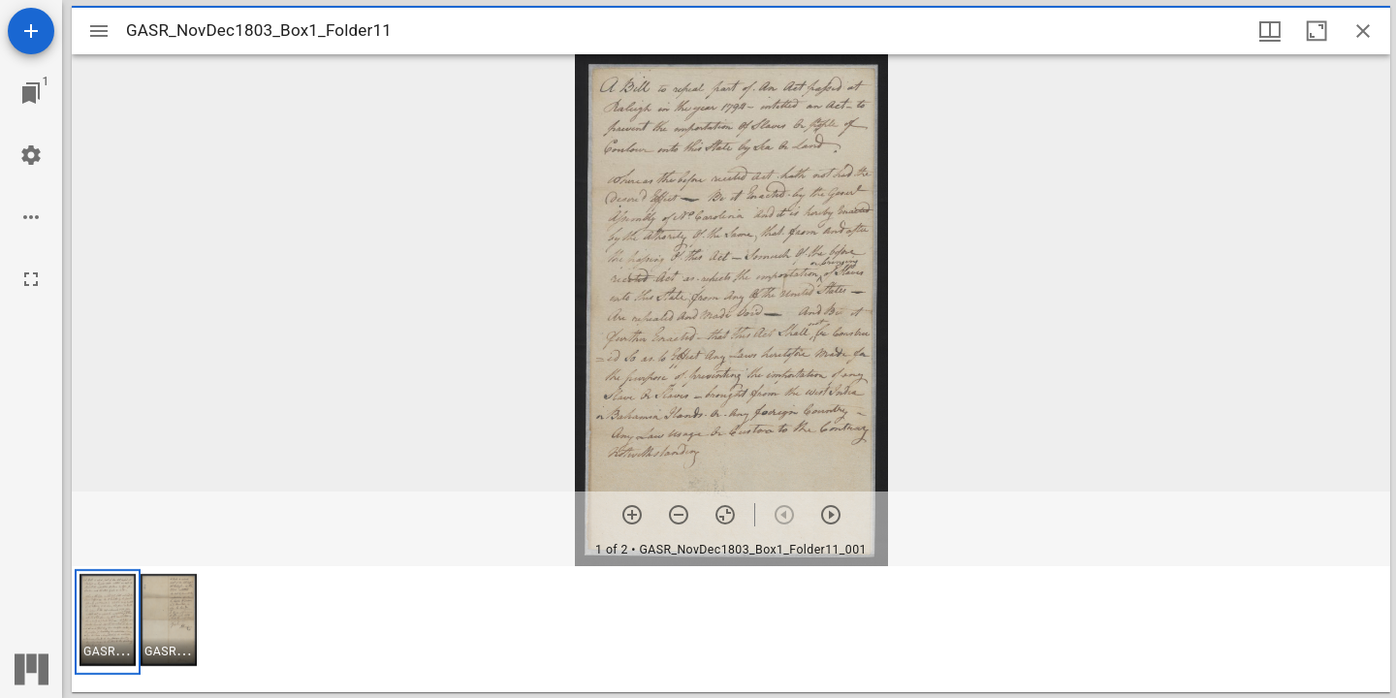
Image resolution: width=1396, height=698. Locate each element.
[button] (107, 622)
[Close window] (1363, 31)
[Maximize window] (1316, 31)
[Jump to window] (31, 93)
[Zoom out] (678, 515)
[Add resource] (31, 31)
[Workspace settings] (31, 155)
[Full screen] (31, 279)
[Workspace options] (31, 217)
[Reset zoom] (725, 515)
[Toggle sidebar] (99, 31)
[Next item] (831, 515)
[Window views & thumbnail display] (1270, 31)
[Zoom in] (632, 515)
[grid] (731, 629)
